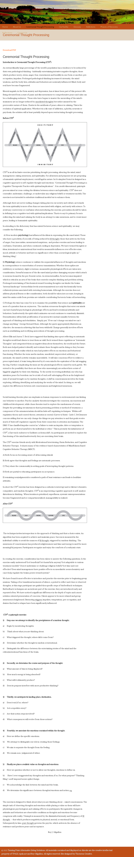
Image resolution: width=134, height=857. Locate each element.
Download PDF (9, 50)
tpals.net (24, 13)
